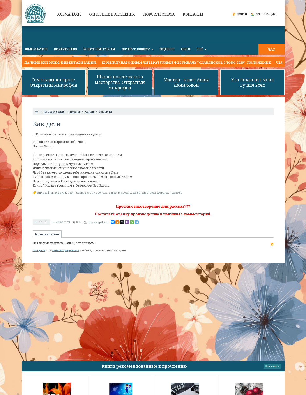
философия (45, 193)
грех (153, 193)
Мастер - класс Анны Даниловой (186, 82)
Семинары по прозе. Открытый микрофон (53, 82)
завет (113, 193)
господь (102, 193)
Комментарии (47, 234)
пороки (162, 193)
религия (60, 193)
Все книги (272, 366)
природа (176, 193)
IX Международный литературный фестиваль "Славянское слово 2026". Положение (186, 62)
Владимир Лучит (98, 222)
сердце (90, 193)
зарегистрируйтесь (65, 250)
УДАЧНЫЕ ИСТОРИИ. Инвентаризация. (59, 62)
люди (137, 193)
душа (80, 193)
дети (70, 193)
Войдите (39, 250)
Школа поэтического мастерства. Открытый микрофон (120, 82)
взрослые (124, 193)
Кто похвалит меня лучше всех (252, 82)
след (145, 193)
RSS (272, 244)
